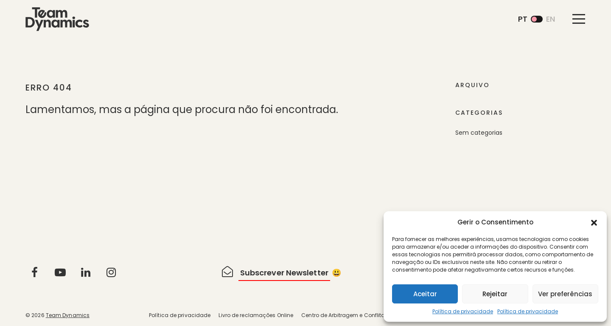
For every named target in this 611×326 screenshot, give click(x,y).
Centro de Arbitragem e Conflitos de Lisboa (357, 315)
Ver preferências (565, 293)
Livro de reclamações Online (256, 315)
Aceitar (425, 293)
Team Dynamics (68, 315)
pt (522, 19)
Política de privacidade (462, 311)
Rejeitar (494, 293)
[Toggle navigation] (578, 19)
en (550, 19)
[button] (594, 222)
